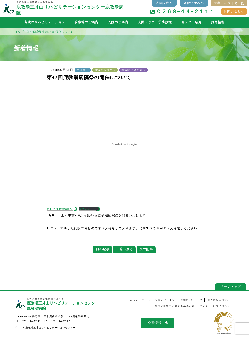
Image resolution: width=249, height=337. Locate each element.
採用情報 (218, 22)
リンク (204, 305)
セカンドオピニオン (162, 300)
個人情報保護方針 (218, 300)
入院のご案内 (118, 22)
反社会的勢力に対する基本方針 (175, 305)
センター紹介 (191, 22)
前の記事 (103, 249)
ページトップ (229, 286)
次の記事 (146, 249)
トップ (19, 31)
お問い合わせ (234, 11)
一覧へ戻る (124, 249)
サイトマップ (135, 300)
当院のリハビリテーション (44, 22)
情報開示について (191, 300)
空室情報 (154, 322)
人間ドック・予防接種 (155, 22)
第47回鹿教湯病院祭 (60, 208)
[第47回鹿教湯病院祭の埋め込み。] (124, 144)
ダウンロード (87, 208)
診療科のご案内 (86, 22)
